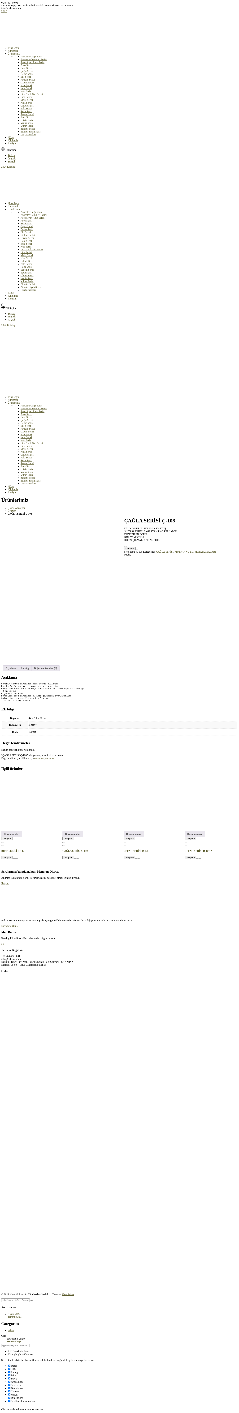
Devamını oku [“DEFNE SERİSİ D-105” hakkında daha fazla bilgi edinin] (134, 829)
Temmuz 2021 (15, 1311)
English (12, 158)
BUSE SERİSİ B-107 (12, 845)
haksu (11, 1325)
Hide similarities (18, 1346)
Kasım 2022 (14, 1308)
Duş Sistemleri (28, 134)
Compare (130, 548)
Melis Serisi (27, 99)
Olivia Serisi (27, 120)
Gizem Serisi (27, 82)
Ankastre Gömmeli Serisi (34, 59)
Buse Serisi (26, 68)
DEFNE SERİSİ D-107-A (198, 845)
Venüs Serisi (27, 123)
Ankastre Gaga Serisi (31, 56)
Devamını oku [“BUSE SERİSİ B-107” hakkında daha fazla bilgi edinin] (11, 829)
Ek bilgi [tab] (25, 659)
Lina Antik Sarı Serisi (32, 94)
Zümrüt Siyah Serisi (31, 131)
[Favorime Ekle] (125, 546)
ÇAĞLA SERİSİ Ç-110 (75, 845)
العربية (11, 161)
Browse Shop (13, 1336)
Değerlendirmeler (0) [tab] (45, 659)
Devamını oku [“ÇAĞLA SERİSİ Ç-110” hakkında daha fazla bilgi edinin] (72, 829)
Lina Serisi (26, 97)
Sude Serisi (26, 117)
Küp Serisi (26, 91)
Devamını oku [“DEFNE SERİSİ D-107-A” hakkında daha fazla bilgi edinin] (195, 829)
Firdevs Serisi (28, 79)
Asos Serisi (26, 65)
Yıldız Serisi (27, 125)
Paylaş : (128, 554)
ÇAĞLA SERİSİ (164, 551)
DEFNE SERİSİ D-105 (136, 845)
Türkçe (11, 155)
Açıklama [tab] (11, 659)
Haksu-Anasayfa (16, 508)
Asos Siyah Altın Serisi (32, 62)
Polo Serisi (26, 108)
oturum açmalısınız (44, 753)
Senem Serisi (27, 114)
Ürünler (12, 510)
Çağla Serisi (27, 71)
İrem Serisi (26, 88)
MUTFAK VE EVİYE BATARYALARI (195, 551)
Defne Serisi (27, 74)
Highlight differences (20, 1349)
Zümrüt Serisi (28, 128)
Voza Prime (68, 1289)
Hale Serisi (26, 85)
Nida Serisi (26, 102)
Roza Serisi (26, 111)
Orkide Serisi (27, 105)
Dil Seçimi (11, 150)
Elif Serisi (26, 76)
